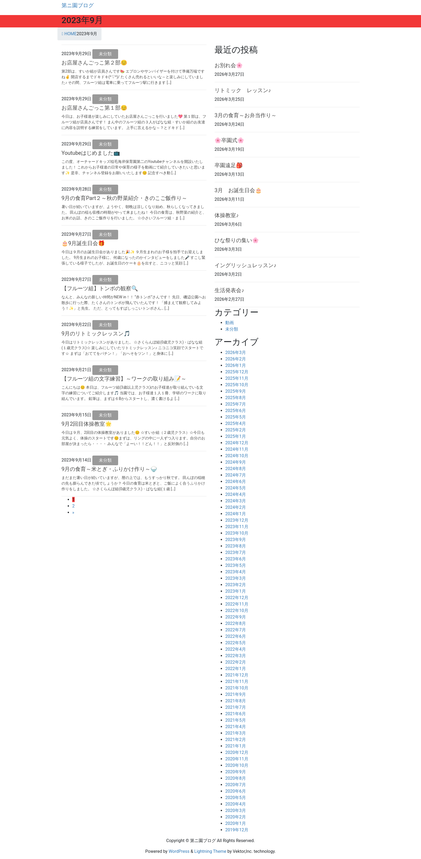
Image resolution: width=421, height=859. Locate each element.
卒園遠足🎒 (229, 165)
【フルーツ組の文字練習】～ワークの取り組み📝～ (123, 378)
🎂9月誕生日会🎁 (83, 243)
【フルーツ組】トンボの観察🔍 (99, 288)
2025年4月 (235, 423)
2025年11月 (236, 378)
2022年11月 (236, 604)
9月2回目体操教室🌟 (86, 424)
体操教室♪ (227, 215)
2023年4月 (235, 571)
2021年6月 (235, 713)
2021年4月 (235, 726)
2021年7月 (235, 707)
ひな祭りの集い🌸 (237, 240)
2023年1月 (235, 591)
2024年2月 (235, 507)
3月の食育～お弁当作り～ (246, 115)
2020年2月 (235, 816)
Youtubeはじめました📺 (90, 153)
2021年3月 (235, 733)
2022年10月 (236, 610)
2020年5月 (235, 797)
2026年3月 (235, 352)
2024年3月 (235, 500)
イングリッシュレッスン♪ (245, 265)
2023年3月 (235, 578)
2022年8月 (235, 623)
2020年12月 (236, 752)
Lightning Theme (210, 851)
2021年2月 (235, 739)
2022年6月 (235, 636)
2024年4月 (235, 494)
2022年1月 (235, 668)
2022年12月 (236, 597)
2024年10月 (236, 455)
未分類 (105, 53)
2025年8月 (235, 397)
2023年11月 (236, 526)
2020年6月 (235, 791)
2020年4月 (235, 804)
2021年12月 (236, 675)
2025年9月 (235, 391)
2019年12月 (236, 829)
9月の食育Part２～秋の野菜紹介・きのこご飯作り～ (124, 198)
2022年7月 (235, 629)
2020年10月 (236, 765)
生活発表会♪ (229, 290)
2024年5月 (235, 488)
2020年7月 (235, 784)
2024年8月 (235, 468)
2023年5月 (235, 565)
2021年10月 (236, 687)
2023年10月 (236, 533)
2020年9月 (235, 771)
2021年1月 (235, 746)
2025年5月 (235, 417)
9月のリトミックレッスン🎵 (95, 333)
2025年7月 (235, 404)
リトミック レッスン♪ (243, 90)
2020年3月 (235, 810)
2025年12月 (236, 371)
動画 (229, 322)
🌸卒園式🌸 (229, 140)
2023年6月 (235, 558)
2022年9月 (235, 617)
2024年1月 (235, 513)
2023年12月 (236, 520)
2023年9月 (235, 539)
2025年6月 (235, 410)
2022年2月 (235, 662)
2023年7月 (235, 552)
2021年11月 (236, 681)
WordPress (179, 851)
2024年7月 (235, 475)
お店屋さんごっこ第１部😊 (94, 108)
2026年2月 (235, 359)
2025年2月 (235, 429)
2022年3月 (235, 655)
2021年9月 (235, 694)
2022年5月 (235, 642)
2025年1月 (235, 436)
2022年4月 (235, 649)
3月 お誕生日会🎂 (238, 190)
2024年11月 (236, 449)
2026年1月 (235, 365)
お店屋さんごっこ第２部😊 (94, 62)
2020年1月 (235, 823)
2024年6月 (235, 481)
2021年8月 (235, 700)
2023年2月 (235, 584)
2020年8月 (235, 778)
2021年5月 (235, 720)
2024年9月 (235, 462)
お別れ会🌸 (229, 65)
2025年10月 (236, 384)
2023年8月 (235, 546)
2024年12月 (236, 442)
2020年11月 (236, 758)
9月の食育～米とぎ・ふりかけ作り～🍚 (109, 469)
